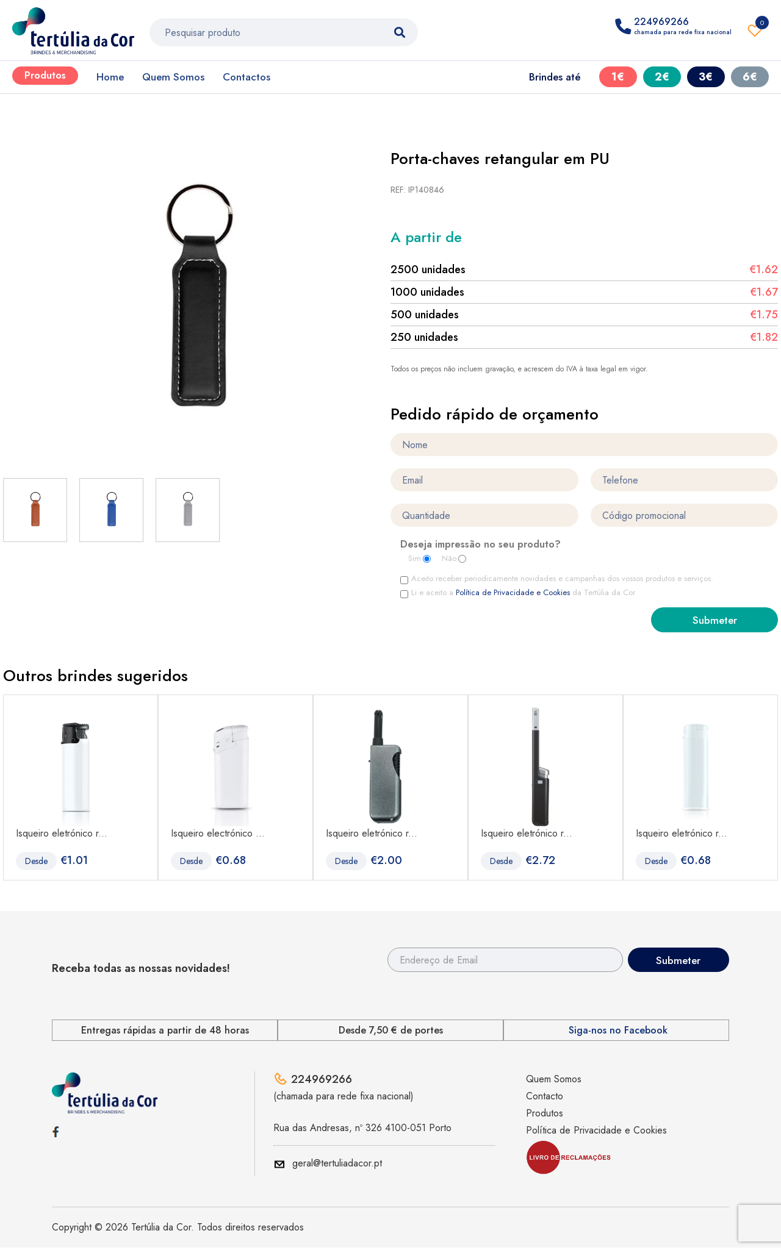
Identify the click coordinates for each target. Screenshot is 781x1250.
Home (110, 77)
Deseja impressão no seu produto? (480, 546)
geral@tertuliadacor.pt (337, 1166)
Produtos (45, 76)
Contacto (544, 1098)
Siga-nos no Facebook (618, 1032)
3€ (706, 77)
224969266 (321, 1082)
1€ (617, 77)
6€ (750, 77)
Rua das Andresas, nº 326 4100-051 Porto (362, 1130)
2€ (662, 77)
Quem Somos (173, 77)
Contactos (246, 77)
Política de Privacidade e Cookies (515, 593)
